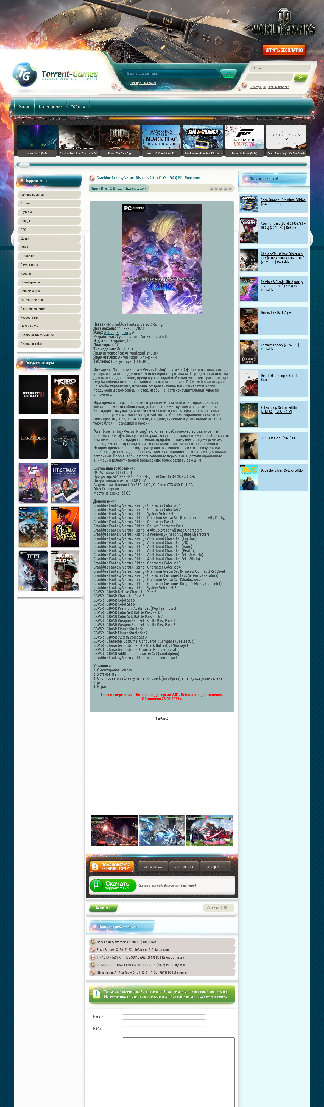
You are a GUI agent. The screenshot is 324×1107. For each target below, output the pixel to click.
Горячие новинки (50, 106)
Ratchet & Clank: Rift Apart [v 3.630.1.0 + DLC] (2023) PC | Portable (282, 286)
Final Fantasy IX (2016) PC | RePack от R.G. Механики (133, 949)
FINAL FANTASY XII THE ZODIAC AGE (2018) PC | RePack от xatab (140, 957)
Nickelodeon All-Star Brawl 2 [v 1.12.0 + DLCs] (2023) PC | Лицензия (142, 972)
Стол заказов (184, 867)
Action (109, 332)
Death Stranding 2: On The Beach (280, 377)
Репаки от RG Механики (37, 335)
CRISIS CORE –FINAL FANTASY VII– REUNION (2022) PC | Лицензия (141, 965)
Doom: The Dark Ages (276, 312)
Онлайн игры (30, 326)
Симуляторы (29, 264)
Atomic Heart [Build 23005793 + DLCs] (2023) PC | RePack (283, 225)
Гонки (24, 247)
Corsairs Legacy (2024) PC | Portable (280, 347)
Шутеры (26, 212)
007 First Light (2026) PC (278, 438)
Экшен (25, 203)
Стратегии (27, 256)
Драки (25, 238)
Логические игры (32, 300)
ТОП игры (78, 106)
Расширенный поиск (143, 82)
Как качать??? (152, 867)
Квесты (26, 273)
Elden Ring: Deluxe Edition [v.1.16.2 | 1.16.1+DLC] (279, 409)
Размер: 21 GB (215, 867)
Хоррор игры (29, 317)
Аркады (26, 221)
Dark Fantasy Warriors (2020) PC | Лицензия (126, 942)
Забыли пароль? (278, 87)
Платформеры (31, 282)
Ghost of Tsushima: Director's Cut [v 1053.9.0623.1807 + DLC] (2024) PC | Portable (283, 258)
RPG (23, 229)
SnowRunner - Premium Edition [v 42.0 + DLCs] (283, 202)
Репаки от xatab (32, 343)
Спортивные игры (33, 308)
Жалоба (112, 868)
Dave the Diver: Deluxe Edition (283, 470)
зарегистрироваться (153, 996)
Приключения (30, 291)
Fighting (123, 332)
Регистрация (258, 87)
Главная (24, 106)
